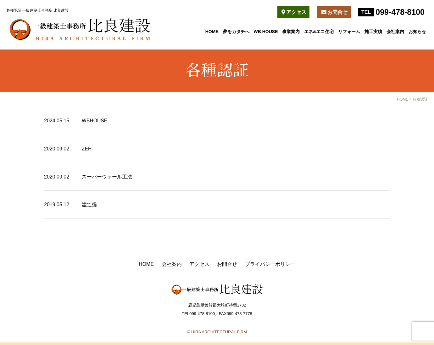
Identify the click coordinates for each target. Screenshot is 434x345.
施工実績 (373, 31)
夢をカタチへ (236, 31)
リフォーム (349, 31)
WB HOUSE (266, 31)
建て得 (89, 204)
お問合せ (334, 12)
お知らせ (417, 31)
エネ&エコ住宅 (319, 31)
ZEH (87, 148)
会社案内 (395, 31)
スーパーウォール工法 (107, 176)
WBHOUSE (95, 120)
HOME (212, 31)
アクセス (293, 12)
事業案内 (291, 31)
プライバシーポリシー (270, 263)
